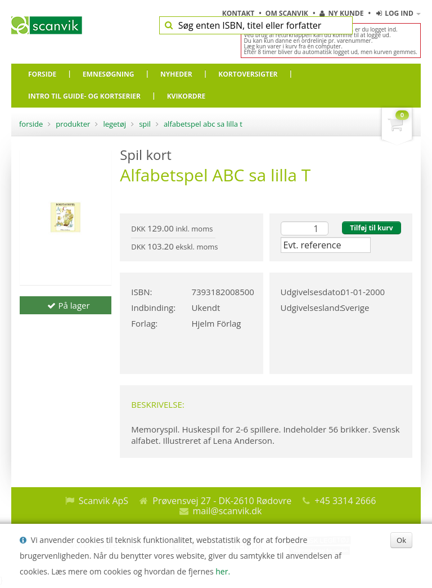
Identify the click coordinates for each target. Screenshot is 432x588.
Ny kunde (341, 13)
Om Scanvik (288, 13)
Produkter (73, 124)
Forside (31, 124)
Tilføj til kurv (371, 228)
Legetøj (114, 124)
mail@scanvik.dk (227, 511)
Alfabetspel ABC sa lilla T (203, 124)
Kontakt (239, 13)
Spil (145, 124)
